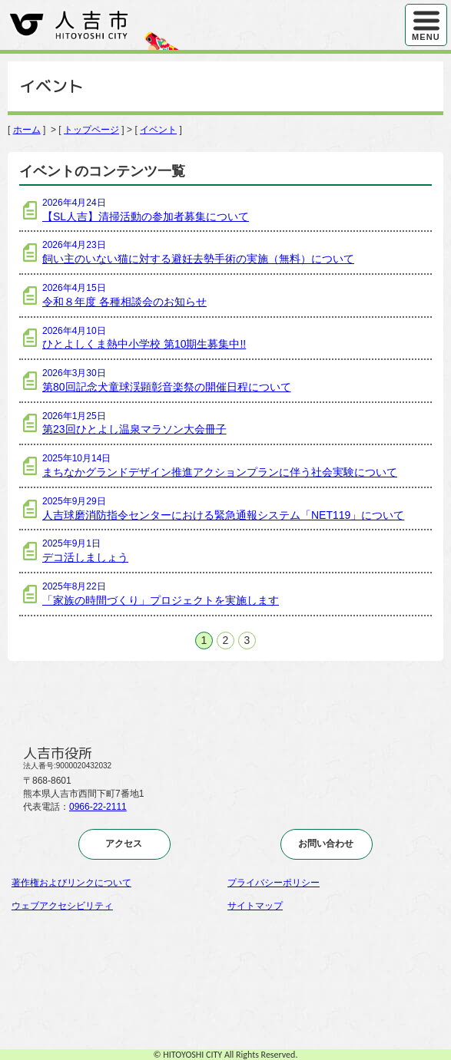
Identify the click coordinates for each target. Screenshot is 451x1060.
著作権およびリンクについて (71, 882)
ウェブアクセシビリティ (62, 905)
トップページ (91, 129)
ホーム (27, 129)
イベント (158, 129)
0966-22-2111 (98, 806)
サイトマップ (255, 905)
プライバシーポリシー (273, 882)
